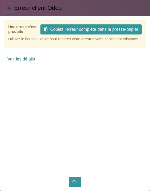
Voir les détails (21, 59)
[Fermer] (9, 8)
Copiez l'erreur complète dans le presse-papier (91, 29)
